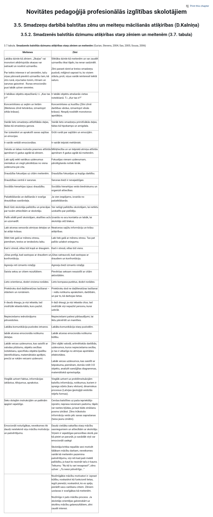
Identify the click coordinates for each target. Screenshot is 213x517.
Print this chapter (197, 5)
